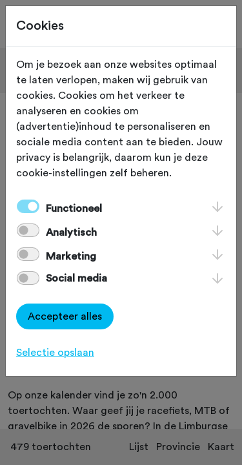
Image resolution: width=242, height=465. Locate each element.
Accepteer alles (65, 316)
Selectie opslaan (55, 352)
